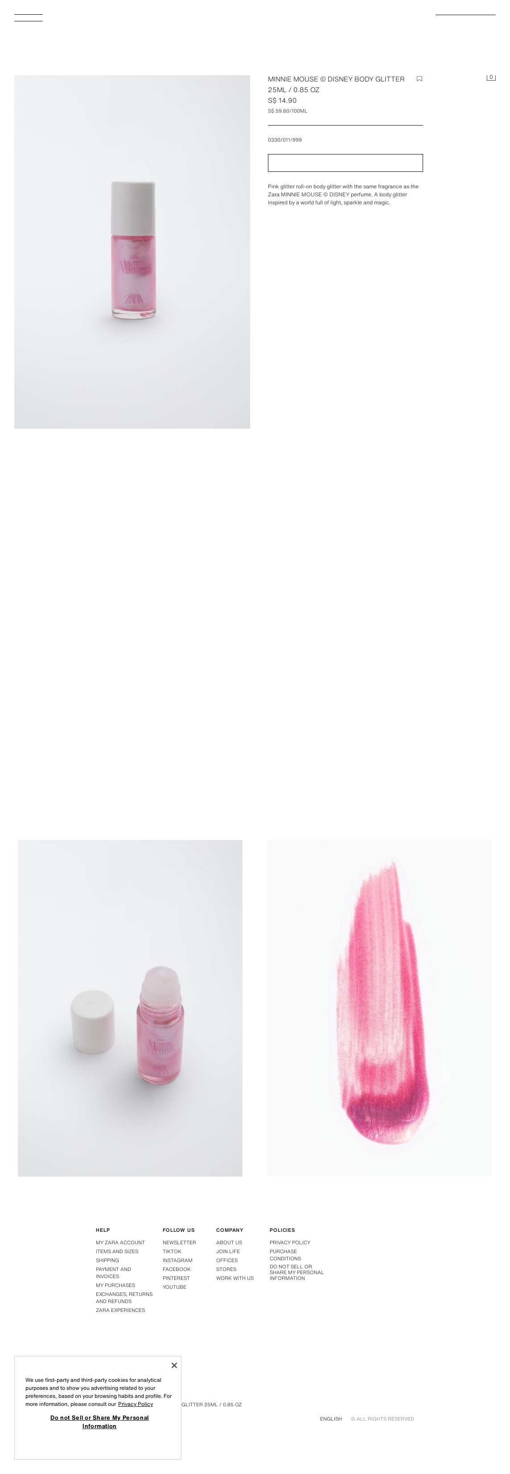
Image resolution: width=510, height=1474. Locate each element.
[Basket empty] (491, 78)
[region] (97, 1408)
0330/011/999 (285, 139)
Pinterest (176, 1278)
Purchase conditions (285, 1255)
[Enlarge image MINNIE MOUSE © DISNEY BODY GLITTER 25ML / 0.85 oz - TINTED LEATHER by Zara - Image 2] (130, 1008)
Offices (227, 1260)
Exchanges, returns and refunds (124, 1298)
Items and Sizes (117, 1251)
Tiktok (172, 1251)
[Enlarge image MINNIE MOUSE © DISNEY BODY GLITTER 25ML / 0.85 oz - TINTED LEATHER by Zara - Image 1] (379, 647)
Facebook (177, 1269)
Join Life (228, 1251)
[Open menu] (32, 20)
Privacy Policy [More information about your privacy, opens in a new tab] (135, 1404)
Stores (226, 1269)
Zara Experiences (120, 1310)
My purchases (115, 1285)
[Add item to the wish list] (419, 78)
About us (229, 1242)
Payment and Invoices (113, 1273)
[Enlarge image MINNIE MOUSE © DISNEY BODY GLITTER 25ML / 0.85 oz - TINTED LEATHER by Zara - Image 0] (132, 252)
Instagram (178, 1260)
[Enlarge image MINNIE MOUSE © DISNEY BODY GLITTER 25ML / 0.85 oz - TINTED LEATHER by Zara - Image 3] (379, 1008)
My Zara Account (120, 1242)
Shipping (107, 1260)
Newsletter (179, 1242)
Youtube (174, 1287)
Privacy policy (290, 1242)
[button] (345, 163)
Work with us (235, 1278)
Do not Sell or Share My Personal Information (297, 1273)
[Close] (174, 1365)
